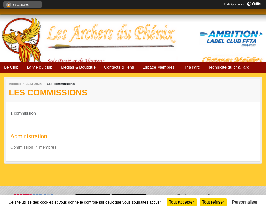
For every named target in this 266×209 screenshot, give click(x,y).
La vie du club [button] (39, 67)
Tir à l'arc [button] (191, 67)
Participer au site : (242, 4)
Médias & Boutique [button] (78, 67)
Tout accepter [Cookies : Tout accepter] (181, 202)
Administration (28, 136)
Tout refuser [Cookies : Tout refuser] (213, 202)
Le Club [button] (11, 67)
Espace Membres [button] (158, 67)
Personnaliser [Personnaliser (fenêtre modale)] (245, 202)
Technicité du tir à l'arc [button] (228, 67)
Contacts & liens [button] (119, 67)
